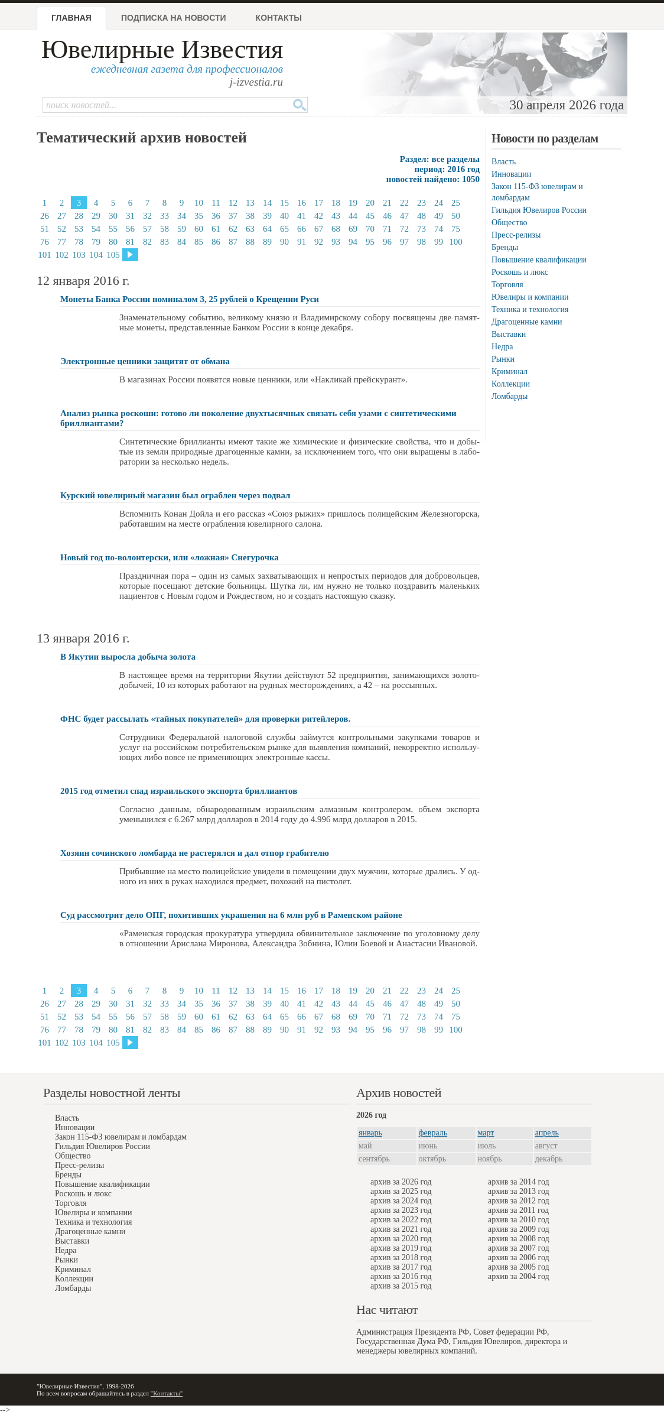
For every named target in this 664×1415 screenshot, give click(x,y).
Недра (502, 346)
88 (250, 241)
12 (233, 202)
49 (438, 215)
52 (61, 228)
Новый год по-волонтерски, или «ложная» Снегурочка (169, 557)
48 (421, 215)
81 (130, 241)
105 (113, 254)
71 (387, 228)
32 (147, 215)
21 (387, 202)
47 (404, 215)
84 (181, 241)
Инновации (511, 174)
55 (113, 228)
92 (318, 241)
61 (215, 228)
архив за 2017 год (401, 1267)
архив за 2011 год (518, 1210)
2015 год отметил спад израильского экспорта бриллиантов (178, 791)
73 (421, 228)
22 (404, 202)
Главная (71, 17)
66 (301, 228)
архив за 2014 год (518, 1181)
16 (301, 202)
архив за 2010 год (518, 1219)
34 (181, 215)
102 (62, 254)
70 (370, 228)
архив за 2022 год (401, 1219)
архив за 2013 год (518, 1191)
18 (335, 202)
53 (78, 228)
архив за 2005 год (518, 1267)
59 (181, 228)
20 (370, 202)
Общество (509, 222)
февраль (433, 1132)
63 (250, 228)
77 (61, 241)
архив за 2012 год (518, 1200)
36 (215, 215)
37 (233, 215)
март (486, 1132)
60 (198, 228)
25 (455, 202)
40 (284, 215)
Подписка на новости (173, 17)
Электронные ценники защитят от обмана (145, 361)
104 (96, 254)
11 (215, 202)
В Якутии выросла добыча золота (128, 656)
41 (301, 215)
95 (370, 241)
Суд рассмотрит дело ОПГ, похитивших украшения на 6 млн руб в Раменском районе (231, 915)
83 (164, 241)
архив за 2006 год (518, 1257)
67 (318, 228)
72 (404, 228)
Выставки (509, 334)
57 (147, 228)
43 (335, 215)
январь (370, 1132)
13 (250, 202)
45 (370, 215)
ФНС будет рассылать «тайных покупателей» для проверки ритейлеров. (205, 718)
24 (438, 202)
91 (301, 241)
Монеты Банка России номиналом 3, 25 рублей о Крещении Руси (189, 299)
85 (198, 241)
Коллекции (511, 383)
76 (44, 241)
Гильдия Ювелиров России (539, 210)
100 (456, 241)
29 (96, 215)
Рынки (503, 359)
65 (284, 228)
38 (250, 215)
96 (387, 241)
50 (455, 215)
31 (130, 215)
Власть (504, 161)
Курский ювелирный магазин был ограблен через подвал (175, 495)
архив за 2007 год (518, 1248)
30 (113, 215)
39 (267, 215)
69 (353, 228)
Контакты (279, 17)
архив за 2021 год (401, 1229)
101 (44, 254)
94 (353, 241)
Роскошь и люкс (520, 272)
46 (387, 215)
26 (44, 215)
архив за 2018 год (401, 1257)
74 (438, 228)
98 (421, 241)
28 (78, 215)
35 (198, 215)
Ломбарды (510, 396)
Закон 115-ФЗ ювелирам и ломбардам (121, 1136)
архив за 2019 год (401, 1248)
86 (215, 241)
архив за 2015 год (401, 1285)
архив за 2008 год (518, 1238)
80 (113, 241)
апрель (547, 1132)
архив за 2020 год (401, 1238)
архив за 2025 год (401, 1191)
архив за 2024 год (401, 1200)
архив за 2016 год (401, 1276)
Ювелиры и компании (530, 297)
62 (233, 228)
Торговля (507, 284)
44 (353, 215)
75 (455, 228)
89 (267, 241)
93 (335, 241)
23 (421, 202)
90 (284, 241)
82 (147, 241)
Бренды (505, 247)
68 (335, 228)
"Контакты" (167, 1393)
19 (353, 202)
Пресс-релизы (516, 235)
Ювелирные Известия (162, 49)
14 (267, 202)
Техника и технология (530, 309)
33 (164, 215)
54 (96, 228)
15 (284, 202)
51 (44, 228)
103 (79, 254)
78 (78, 241)
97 (404, 241)
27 (61, 215)
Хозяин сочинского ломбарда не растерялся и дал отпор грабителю (194, 853)
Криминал (510, 371)
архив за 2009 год (518, 1229)
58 (164, 228)
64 (267, 228)
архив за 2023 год (401, 1210)
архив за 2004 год (518, 1276)
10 (198, 202)
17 (318, 202)
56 (130, 228)
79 (96, 241)
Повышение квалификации (539, 259)
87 (233, 241)
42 (318, 215)
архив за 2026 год (401, 1181)
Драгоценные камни (527, 321)
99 (438, 241)
